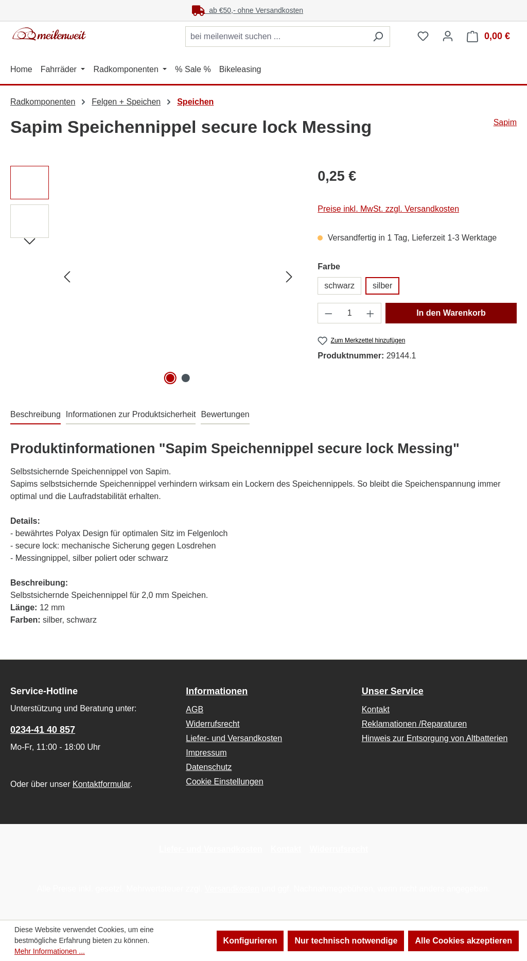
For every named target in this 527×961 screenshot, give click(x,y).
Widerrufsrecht (212, 723)
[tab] (35, 415)
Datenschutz (209, 767)
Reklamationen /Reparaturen (414, 723)
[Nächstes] (289, 277)
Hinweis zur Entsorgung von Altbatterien (435, 738)
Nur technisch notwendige (345, 940)
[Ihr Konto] (447, 36)
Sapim (505, 122)
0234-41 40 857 (42, 730)
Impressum (206, 752)
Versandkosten (232, 888)
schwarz (339, 285)
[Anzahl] (350, 313)
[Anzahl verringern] (328, 313)
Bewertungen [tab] (225, 414)
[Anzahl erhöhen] (370, 313)
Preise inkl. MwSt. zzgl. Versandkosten (388, 208)
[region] (153, 276)
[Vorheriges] (67, 277)
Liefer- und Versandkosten (234, 738)
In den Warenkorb (451, 312)
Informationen (217, 691)
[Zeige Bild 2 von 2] (186, 378)
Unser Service (393, 691)
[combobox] (275, 36)
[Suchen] (378, 36)
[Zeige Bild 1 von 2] (170, 378)
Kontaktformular (101, 784)
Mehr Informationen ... (49, 951)
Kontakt (376, 709)
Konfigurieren (250, 940)
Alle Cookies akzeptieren (463, 940)
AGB (194, 709)
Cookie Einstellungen (224, 781)
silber (382, 285)
